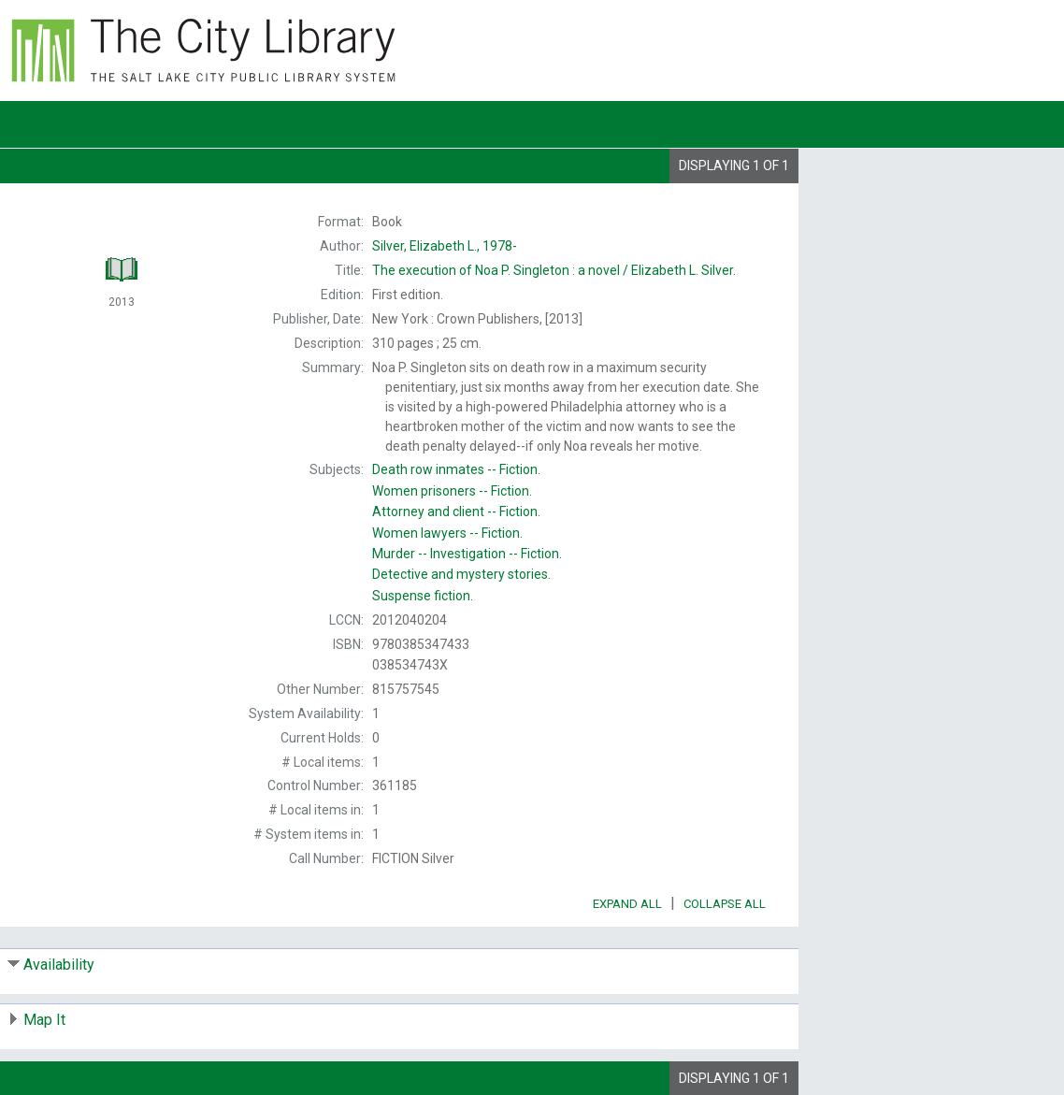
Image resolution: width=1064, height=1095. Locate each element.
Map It (44, 1020)
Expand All (627, 904)
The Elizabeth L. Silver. (554, 270)
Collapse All (724, 904)
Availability (58, 964)
